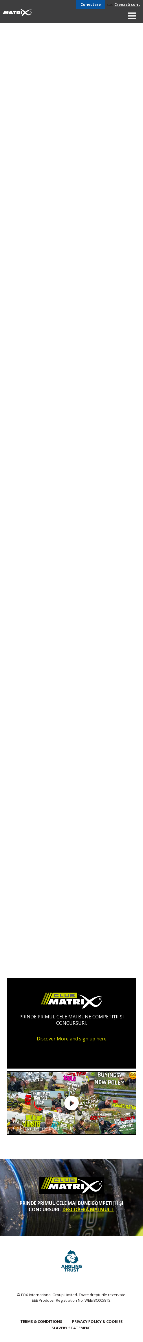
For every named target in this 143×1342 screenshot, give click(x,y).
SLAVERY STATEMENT (71, 1327)
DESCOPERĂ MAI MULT (88, 1209)
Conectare (90, 4)
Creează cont (127, 4)
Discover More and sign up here (72, 1038)
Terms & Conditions (41, 1321)
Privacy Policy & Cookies (97, 1321)
